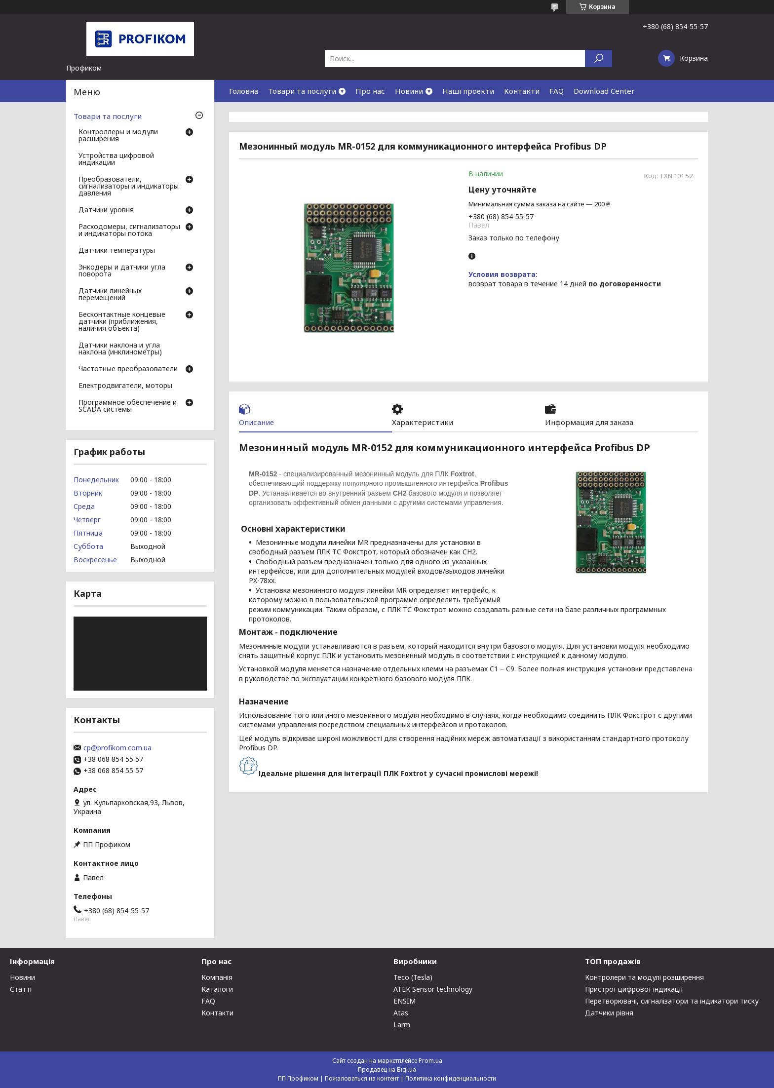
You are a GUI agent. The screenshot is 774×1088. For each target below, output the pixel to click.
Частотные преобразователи (128, 369)
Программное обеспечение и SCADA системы (127, 406)
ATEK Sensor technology (432, 989)
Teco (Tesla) (412, 977)
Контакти (522, 91)
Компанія (216, 977)
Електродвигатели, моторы (125, 386)
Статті (21, 989)
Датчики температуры (116, 251)
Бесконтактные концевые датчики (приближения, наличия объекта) (121, 322)
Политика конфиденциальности (450, 1078)
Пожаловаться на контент (362, 1078)
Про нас (370, 91)
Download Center (604, 91)
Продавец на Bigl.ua (387, 1069)
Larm (401, 1024)
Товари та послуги (302, 91)
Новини (409, 91)
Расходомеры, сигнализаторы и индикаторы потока (129, 230)
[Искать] (598, 58)
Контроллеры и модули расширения (118, 135)
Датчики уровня (106, 210)
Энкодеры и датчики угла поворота (121, 271)
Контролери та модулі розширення (644, 977)
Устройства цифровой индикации (116, 159)
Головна (243, 91)
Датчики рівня (609, 1012)
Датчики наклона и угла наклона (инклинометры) (120, 349)
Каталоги (217, 989)
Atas (400, 1012)
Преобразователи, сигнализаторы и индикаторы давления (128, 186)
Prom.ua (430, 1060)
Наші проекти (468, 91)
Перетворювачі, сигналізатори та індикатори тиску (672, 1001)
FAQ (556, 91)
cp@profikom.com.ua (117, 747)
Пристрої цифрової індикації (634, 989)
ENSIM (404, 1001)
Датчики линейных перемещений (110, 294)
